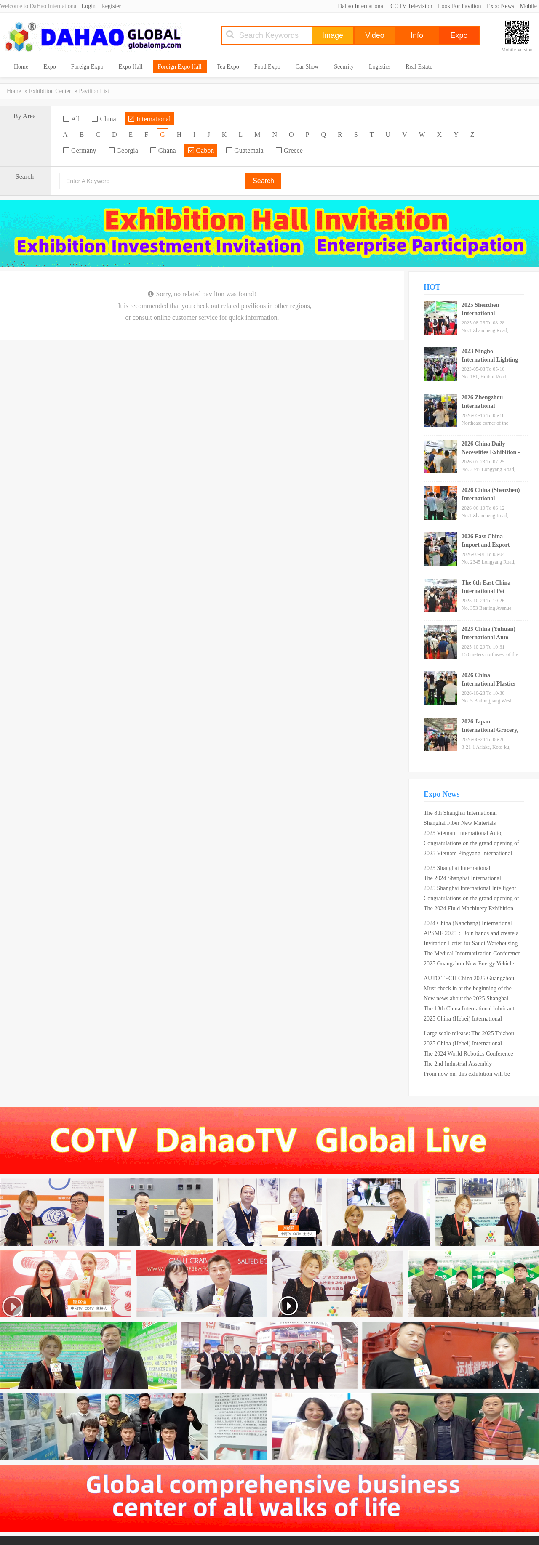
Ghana (163, 150)
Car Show (307, 67)
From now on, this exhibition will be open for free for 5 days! (467, 1075)
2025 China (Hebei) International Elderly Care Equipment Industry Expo (470, 1020)
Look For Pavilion (459, 6)
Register (111, 6)
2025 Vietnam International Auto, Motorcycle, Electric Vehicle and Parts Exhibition (469, 834)
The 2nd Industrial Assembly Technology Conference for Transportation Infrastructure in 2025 (467, 1065)
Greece (289, 150)
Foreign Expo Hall (180, 67)
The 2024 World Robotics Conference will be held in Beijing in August (468, 1054)
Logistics (379, 67)
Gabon (201, 150)
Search (263, 180)
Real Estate (419, 67)
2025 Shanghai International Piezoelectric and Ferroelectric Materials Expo (471, 869)
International (149, 118)
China (103, 118)
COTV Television (411, 6)
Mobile (528, 6)
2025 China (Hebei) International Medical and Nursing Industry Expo (466, 1044)
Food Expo (267, 67)
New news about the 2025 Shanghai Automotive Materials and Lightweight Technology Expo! (470, 999)
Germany (79, 150)
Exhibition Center (50, 91)
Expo (49, 67)
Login (89, 6)
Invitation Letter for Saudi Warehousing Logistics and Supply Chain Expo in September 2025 (471, 944)
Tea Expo (228, 67)
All (71, 118)
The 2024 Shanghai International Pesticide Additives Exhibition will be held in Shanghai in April (468, 879)
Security (344, 67)
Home (21, 67)
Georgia (123, 150)
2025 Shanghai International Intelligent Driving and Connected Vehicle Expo (470, 889)
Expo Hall (130, 67)
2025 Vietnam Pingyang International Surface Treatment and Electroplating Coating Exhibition (468, 854)
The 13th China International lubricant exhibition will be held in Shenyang (469, 1009)
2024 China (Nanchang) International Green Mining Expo (468, 924)
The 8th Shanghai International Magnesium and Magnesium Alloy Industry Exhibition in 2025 (464, 814)
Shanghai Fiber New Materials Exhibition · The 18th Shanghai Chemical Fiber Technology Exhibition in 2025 (469, 824)
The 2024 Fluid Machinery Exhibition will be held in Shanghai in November (468, 909)
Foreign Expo (87, 67)
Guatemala (244, 150)
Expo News (500, 6)
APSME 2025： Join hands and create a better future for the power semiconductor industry (471, 934)
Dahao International (361, 6)
